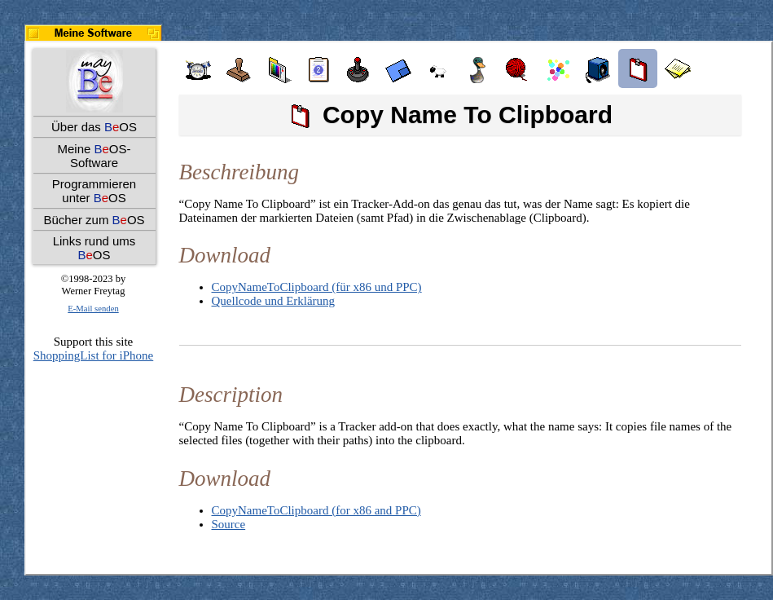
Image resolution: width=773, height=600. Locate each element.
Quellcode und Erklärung (274, 300)
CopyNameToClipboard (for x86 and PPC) (316, 510)
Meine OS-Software (93, 156)
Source (229, 524)
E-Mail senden (93, 308)
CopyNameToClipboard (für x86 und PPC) (317, 286)
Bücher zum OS (93, 220)
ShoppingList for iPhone (93, 355)
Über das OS (94, 127)
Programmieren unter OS (94, 191)
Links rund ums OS (94, 248)
